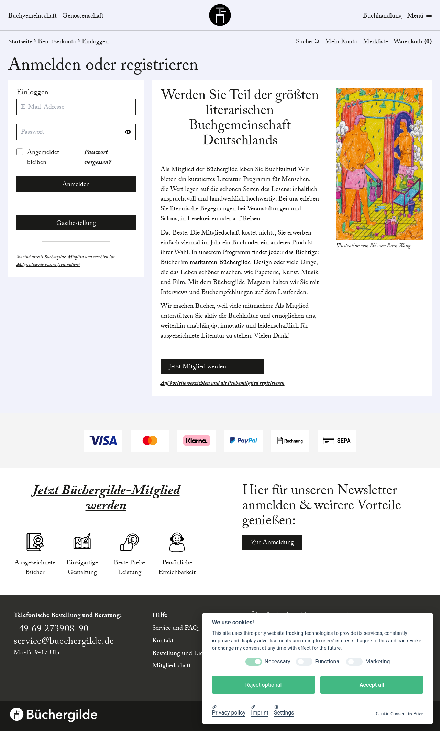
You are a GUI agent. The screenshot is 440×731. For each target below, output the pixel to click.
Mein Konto (341, 42)
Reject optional (263, 685)
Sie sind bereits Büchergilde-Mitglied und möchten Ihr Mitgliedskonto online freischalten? (65, 261)
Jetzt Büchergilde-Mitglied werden (106, 499)
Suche (307, 42)
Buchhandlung (382, 16)
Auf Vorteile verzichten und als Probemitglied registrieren (223, 384)
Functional (328, 661)
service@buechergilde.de (64, 642)
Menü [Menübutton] (419, 17)
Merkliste (375, 42)
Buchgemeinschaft (32, 17)
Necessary (277, 661)
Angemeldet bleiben (43, 158)
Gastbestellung (76, 223)
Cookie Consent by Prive (399, 713)
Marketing (377, 661)
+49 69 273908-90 (51, 630)
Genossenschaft (82, 17)
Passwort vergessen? (97, 158)
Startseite (23, 42)
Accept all (372, 685)
